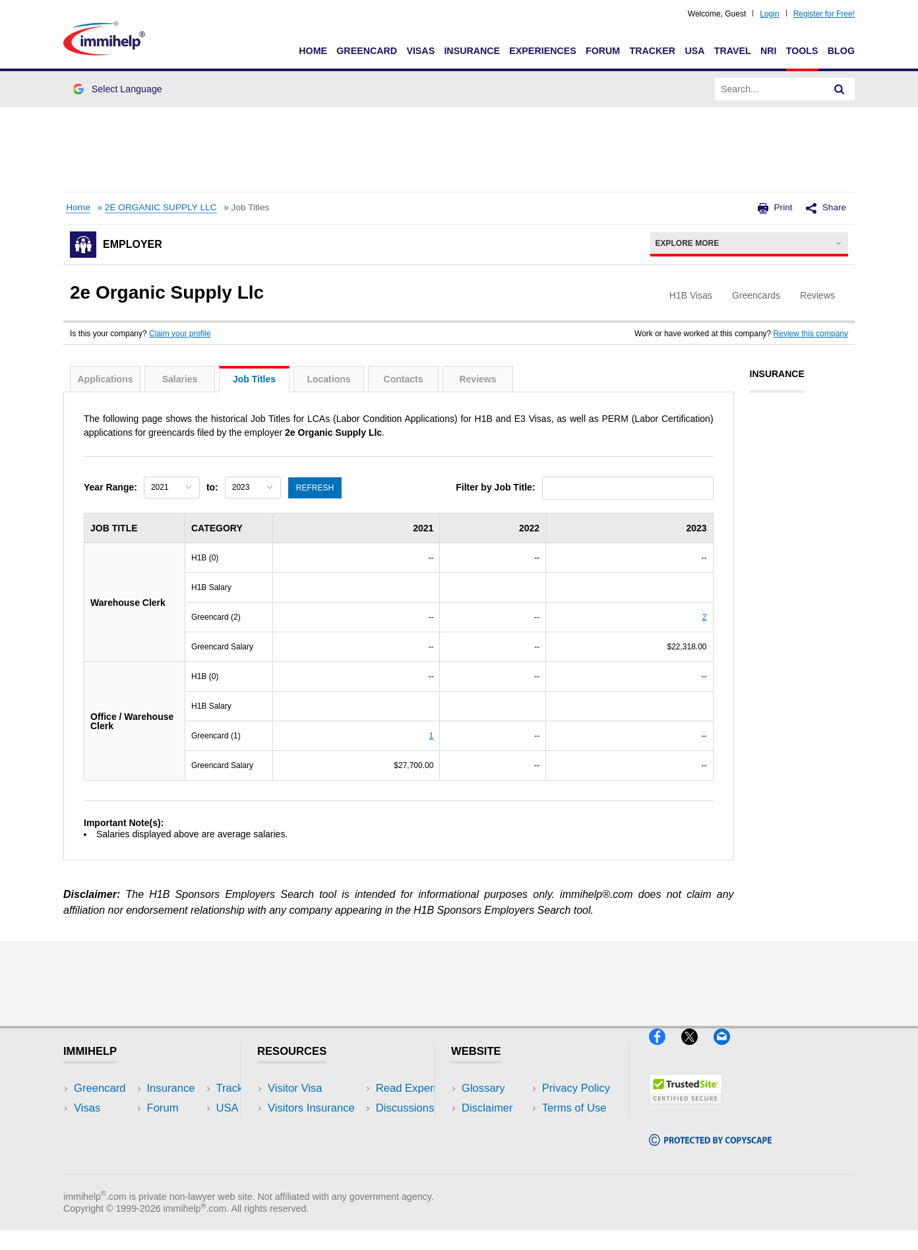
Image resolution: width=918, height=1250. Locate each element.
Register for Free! (824, 13)
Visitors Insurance (311, 1108)
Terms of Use (494, 1147)
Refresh (315, 487)
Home (313, 50)
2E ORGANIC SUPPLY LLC (161, 207)
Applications (105, 379)
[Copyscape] (710, 1151)
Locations (328, 379)
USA (694, 50)
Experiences (542, 50)
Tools (802, 50)
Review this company (811, 333)
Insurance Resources (319, 1167)
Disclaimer (487, 1108)
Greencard (366, 50)
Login (769, 13)
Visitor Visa (295, 1088)
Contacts (403, 379)
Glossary (483, 1088)
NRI (768, 50)
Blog (841, 50)
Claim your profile (179, 333)
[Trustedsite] (685, 1109)
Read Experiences (312, 1127)
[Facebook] (665, 1050)
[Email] (728, 1050)
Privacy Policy (496, 1127)
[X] (697, 1050)
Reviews (477, 379)
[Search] (839, 89)
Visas (420, 50)
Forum (603, 50)
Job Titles (254, 379)
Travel (732, 50)
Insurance (472, 50)
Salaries (180, 379)
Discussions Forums (317, 1147)
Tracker (652, 50)
